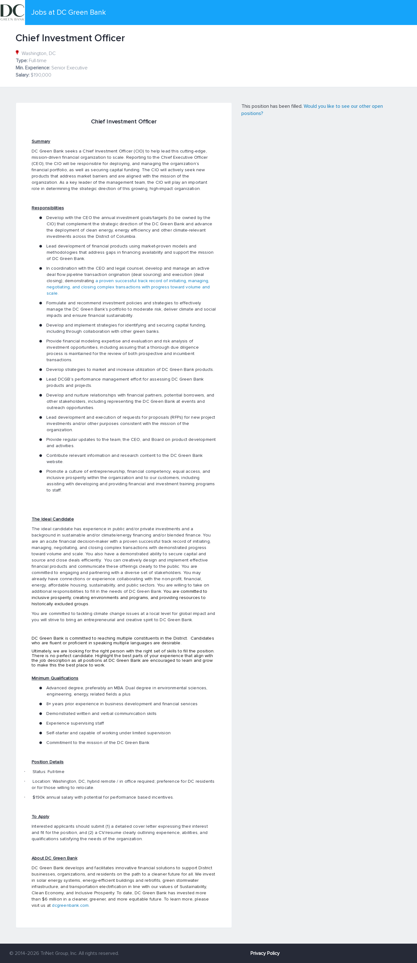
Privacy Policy (265, 953)
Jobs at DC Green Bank (68, 12)
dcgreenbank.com (70, 905)
